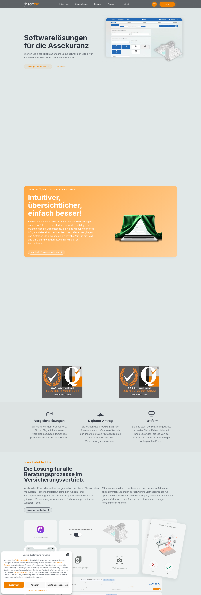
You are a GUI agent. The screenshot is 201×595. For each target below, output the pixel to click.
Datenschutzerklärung (22, 572)
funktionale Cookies (22, 560)
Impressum (42, 590)
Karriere (97, 4)
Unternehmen (81, 4)
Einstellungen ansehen (58, 585)
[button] (68, 555)
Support (111, 4)
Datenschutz (32, 590)
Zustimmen (14, 585)
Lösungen (63, 4)
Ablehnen (35, 585)
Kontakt (125, 4)
